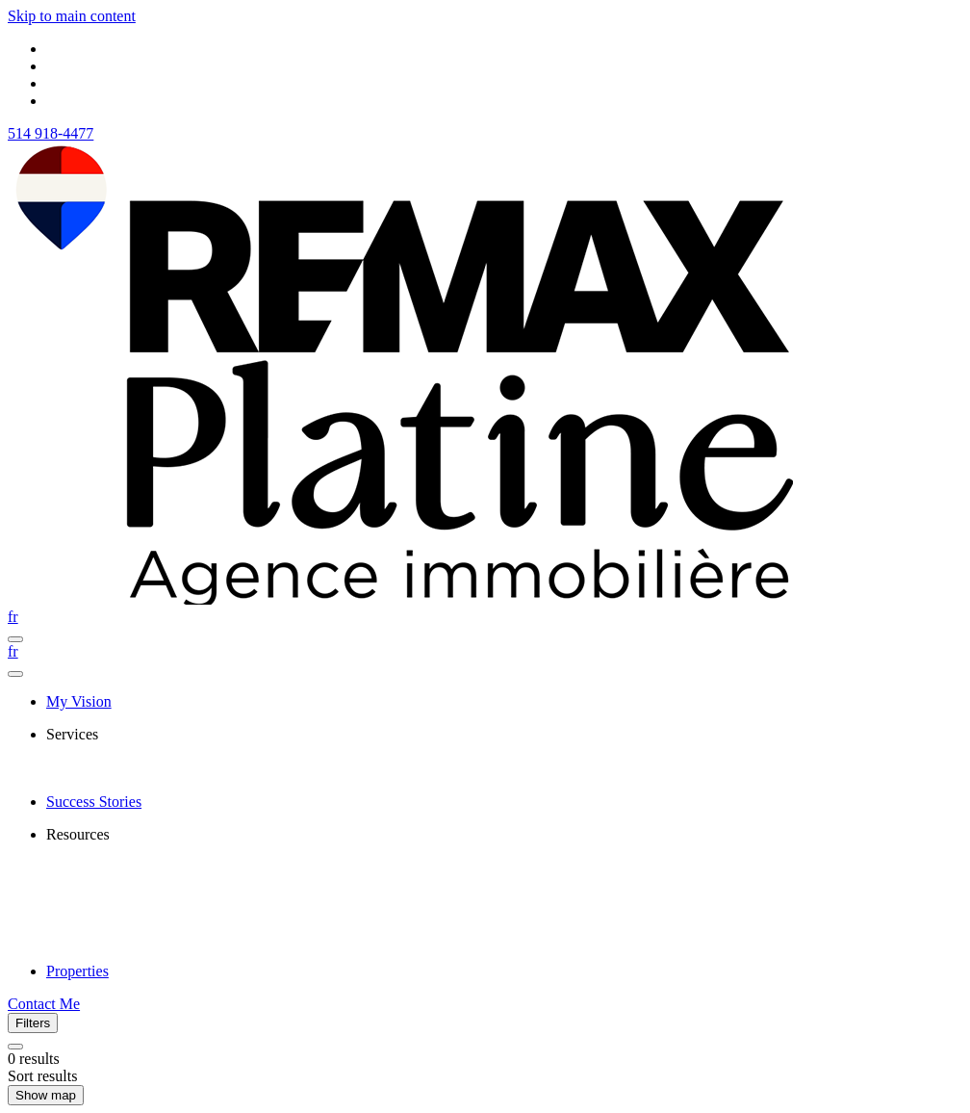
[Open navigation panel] (15, 639)
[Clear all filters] (15, 1046)
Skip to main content (72, 16)
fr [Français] (13, 616)
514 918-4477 (50, 133)
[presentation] (504, 734)
